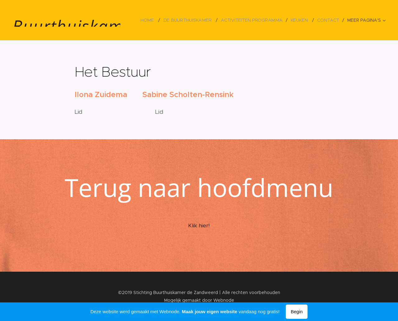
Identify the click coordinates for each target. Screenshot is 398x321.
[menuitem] (151, 20)
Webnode (223, 300)
